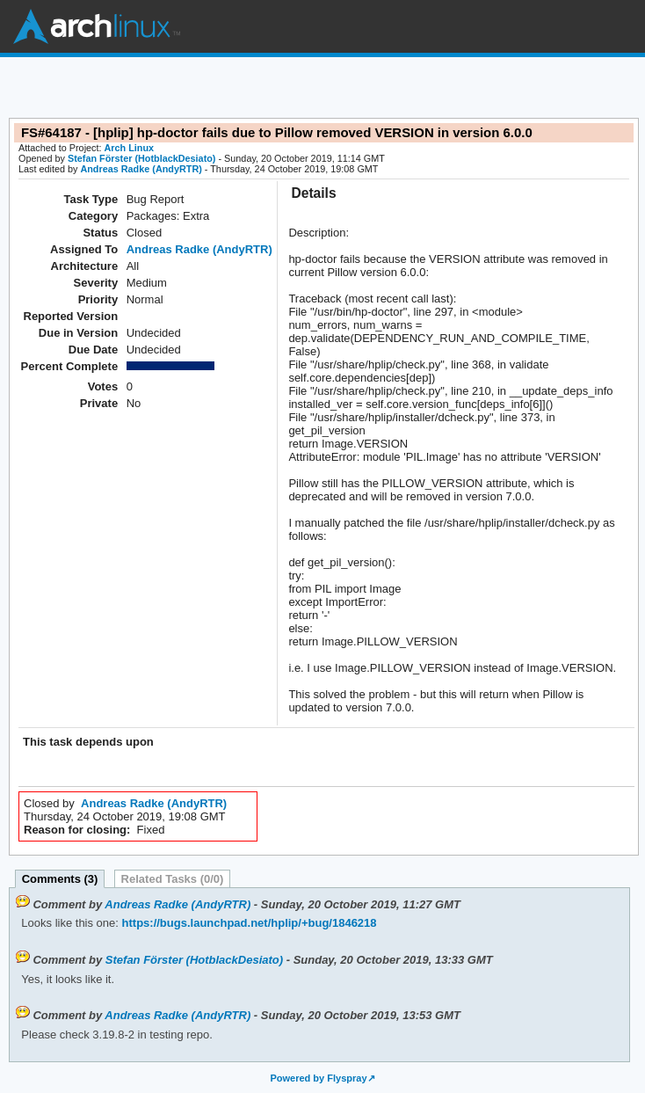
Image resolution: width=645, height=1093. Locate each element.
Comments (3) (60, 878)
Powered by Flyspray (318, 1078)
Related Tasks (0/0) (172, 878)
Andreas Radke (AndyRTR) (140, 169)
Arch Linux (96, 26)
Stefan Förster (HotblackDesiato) (141, 158)
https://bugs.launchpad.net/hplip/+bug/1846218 (248, 922)
